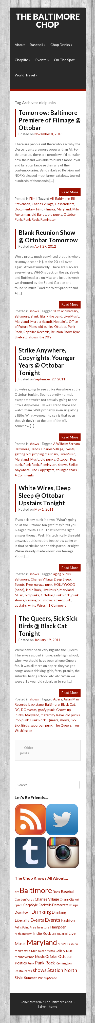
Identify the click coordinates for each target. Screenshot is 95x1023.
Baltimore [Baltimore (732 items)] (36, 890)
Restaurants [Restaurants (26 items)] (23, 971)
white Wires (37, 605)
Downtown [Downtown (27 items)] (22, 912)
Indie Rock (33, 590)
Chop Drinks (61, 44)
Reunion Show (61, 332)
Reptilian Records (36, 332)
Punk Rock (31, 219)
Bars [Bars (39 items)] (56, 891)
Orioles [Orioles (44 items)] (51, 956)
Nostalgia (60, 322)
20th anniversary (65, 311)
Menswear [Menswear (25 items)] (38, 951)
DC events (28, 710)
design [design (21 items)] (73, 905)
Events (42, 60)
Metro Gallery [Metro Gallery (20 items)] (56, 950)
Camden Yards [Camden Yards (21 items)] (24, 899)
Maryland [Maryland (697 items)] (41, 942)
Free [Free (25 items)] (33, 927)
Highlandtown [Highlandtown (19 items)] (23, 933)
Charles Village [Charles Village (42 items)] (47, 899)
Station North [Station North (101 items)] (62, 970)
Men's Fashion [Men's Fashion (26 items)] (68, 944)
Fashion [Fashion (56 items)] (68, 920)
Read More (70, 192)
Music (34, 459)
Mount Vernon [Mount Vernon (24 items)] (24, 957)
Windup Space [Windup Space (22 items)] (47, 978)
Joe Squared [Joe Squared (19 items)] (60, 933)
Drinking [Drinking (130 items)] (41, 912)
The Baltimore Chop (47, 20)
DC (17, 710)
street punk (62, 600)
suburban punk (41, 725)
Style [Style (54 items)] (19, 977)
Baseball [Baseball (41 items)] (67, 891)
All (52, 199)
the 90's (45, 337)
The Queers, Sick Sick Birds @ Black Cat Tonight (48, 626)
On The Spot (64, 60)
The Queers (62, 725)
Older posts (26, 750)
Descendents (64, 204)
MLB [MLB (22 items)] (69, 950)
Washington (23, 731)
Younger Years (66, 470)
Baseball (37, 44)
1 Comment (57, 605)
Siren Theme (48, 1006)
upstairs (21, 605)
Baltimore (62, 199)
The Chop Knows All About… (41, 878)
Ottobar (70, 214)
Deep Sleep (62, 579)
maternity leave (52, 715)
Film (32, 199)
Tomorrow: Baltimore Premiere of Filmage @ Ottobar (49, 120)
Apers (57, 699)
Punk (18, 219)
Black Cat (68, 704)
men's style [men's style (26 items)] (22, 951)
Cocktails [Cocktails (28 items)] (45, 905)
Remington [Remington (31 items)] (64, 963)
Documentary (25, 209)
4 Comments (24, 475)
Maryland (64, 209)
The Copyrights (42, 470)
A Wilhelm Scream (66, 444)
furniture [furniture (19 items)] (43, 927)
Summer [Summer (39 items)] (30, 977)
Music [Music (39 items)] (40, 956)
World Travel (26, 75)
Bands (35, 449)
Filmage (49, 209)
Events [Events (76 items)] (37, 920)
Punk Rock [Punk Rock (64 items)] (45, 962)
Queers (52, 720)
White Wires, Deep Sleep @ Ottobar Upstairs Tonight (44, 495)
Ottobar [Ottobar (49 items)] (65, 956)
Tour (76, 725)
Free (29, 585)
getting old (23, 454)
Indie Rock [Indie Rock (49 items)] (42, 933)
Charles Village (42, 204)
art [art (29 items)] (17, 892)
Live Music (71, 316)
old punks (55, 214)
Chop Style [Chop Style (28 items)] (30, 905)
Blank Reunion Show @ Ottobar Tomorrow (48, 236)
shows (34, 311)
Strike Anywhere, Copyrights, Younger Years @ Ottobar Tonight (46, 361)
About (20, 44)
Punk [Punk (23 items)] (31, 963)
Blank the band (51, 316)
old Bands (38, 214)
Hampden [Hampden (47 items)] (58, 927)
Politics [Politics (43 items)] (21, 963)
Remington (48, 219)
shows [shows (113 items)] (40, 970)
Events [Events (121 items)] (52, 920)
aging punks (62, 574)
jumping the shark (45, 454)
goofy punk (46, 710)
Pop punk (22, 720)
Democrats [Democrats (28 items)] (60, 905)
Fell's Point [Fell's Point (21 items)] (22, 927)
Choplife (22, 60)
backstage (36, 704)
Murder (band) (41, 322)
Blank (35, 316)
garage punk (43, 585)
